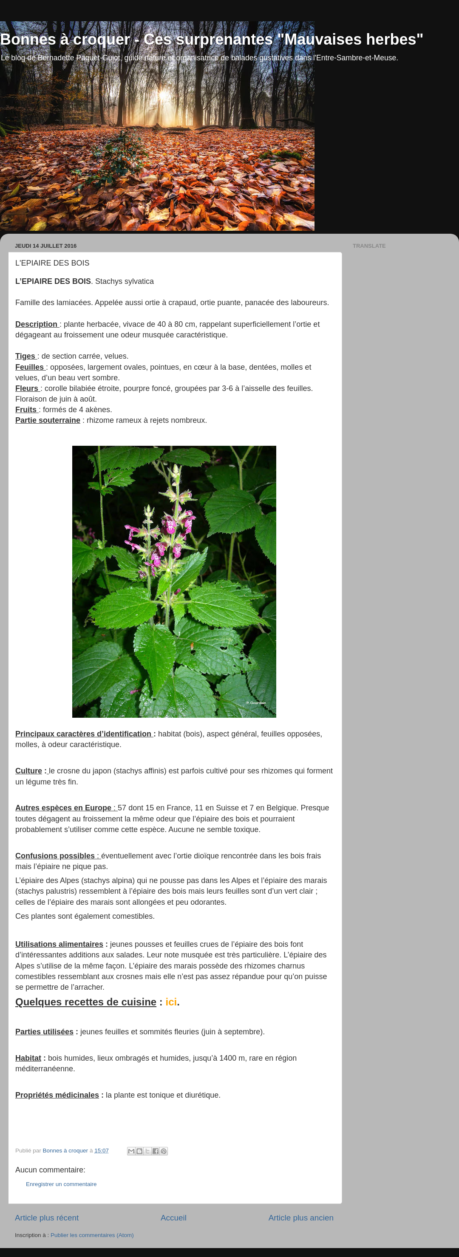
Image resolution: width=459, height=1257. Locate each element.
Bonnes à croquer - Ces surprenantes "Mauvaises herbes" (212, 39)
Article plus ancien (301, 1217)
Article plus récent (47, 1217)
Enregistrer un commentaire (61, 1184)
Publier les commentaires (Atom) (92, 1235)
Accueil (174, 1217)
